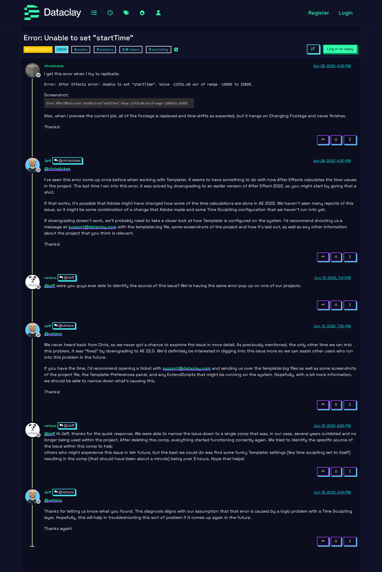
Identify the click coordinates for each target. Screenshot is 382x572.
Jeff (47, 160)
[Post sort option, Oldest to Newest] (313, 48)
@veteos (64, 325)
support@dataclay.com (92, 226)
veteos (50, 277)
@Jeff (66, 277)
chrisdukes (54, 66)
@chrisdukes (67, 160)
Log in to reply (340, 49)
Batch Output (38, 49)
